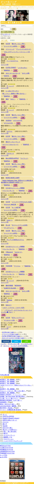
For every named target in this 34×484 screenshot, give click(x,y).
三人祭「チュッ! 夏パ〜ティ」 (10, 398)
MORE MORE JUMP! (13, 178)
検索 (14, 29)
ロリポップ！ (24, 483)
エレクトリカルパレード (10, 144)
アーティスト (17, 7)
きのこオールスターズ (13, 73)
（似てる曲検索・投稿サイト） (11, 4)
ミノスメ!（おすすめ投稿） (19, 346)
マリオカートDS (9, 320)
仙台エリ (9, 305)
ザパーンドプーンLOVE (19, 225)
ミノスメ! (30, 6)
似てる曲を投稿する (7, 32)
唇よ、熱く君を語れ (10, 431)
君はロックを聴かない (10, 429)
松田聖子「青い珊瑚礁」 (8, 379)
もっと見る (3, 455)
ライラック (24, 158)
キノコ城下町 (16, 207)
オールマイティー (9, 435)
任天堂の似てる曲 (8, 332)
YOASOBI (9, 266)
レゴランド (6, 34)
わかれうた (18, 252)
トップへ (3, 344)
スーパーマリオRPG (10, 46)
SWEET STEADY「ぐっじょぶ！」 (11, 394)
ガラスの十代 (17, 120)
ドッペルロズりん (12, 61)
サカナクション (8, 439)
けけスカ (5, 422)
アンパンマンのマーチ (23, 49)
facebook (6, 341)
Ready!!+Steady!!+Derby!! (11, 418)
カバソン (24, 6)
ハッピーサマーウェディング (12, 441)
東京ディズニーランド (13, 142)
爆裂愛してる (7, 437)
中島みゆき (9, 252)
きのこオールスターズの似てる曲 (13, 338)
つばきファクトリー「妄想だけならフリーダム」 (16, 385)
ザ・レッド (10, 86)
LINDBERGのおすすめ (7, 451)
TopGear (9, 300)
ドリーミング (10, 49)
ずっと (5, 414)
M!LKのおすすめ (5, 445)
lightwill (15, 483)
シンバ (9, 326)
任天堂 (8, 43)
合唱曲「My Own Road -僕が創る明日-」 (13, 396)
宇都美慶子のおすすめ (7, 453)
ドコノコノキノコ (8, 190)
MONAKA (18, 285)
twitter (16, 341)
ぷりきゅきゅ (22, 67)
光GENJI (8, 120)
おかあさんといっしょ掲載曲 (15, 188)
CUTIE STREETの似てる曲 (11, 336)
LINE (26, 341)
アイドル (17, 266)
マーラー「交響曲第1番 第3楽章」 (11, 410)
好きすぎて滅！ (8, 427)
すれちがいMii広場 (10, 204)
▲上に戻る (3, 457)
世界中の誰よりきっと (10, 420)
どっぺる (3, 7)
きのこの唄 (25, 73)
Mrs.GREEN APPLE (12, 158)
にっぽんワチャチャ (12, 91)
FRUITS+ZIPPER (8, 416)
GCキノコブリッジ (18, 317)
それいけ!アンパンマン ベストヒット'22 (17, 52)
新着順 (12, 40)
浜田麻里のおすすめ (6, 449)
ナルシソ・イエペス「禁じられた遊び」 (13, 391)
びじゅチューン (9, 228)
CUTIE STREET (11, 67)
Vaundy (5, 426)
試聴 (22, 46)
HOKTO (6, 76)
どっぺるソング (9, 2)
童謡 (7, 99)
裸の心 (5, 433)
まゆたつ (9, 220)
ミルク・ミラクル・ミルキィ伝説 (13, 307)
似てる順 (4, 40)
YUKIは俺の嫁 (4, 375)
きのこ (12, 99)
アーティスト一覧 (13, 344)
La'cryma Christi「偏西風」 (9, 406)
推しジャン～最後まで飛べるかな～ (14, 93)
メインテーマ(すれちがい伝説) (22, 202)
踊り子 (5, 424)
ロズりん (9, 131)
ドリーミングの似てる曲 (10, 334)
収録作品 (7, 70)
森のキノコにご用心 (18, 43)
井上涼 (8, 225)
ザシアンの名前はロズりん (15, 239)
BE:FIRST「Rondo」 (7, 408)
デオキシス (10, 153)
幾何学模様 (9, 285)
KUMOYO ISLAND (10, 288)
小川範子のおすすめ (6, 447)
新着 (10, 7)
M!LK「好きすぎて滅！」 (8, 404)
